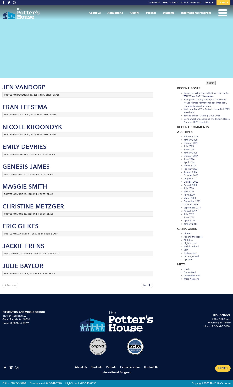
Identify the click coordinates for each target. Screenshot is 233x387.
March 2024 (190, 165)
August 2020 (190, 185)
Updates (188, 259)
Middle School (191, 246)
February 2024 (191, 169)
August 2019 (190, 211)
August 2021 (190, 178)
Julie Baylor (23, 265)
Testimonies (190, 253)
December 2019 (192, 201)
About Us (95, 13)
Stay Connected (191, 3)
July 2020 (189, 188)
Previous (10, 285)
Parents (151, 13)
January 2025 (190, 152)
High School (190, 243)
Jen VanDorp (24, 87)
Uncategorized (191, 256)
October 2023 (191, 175)
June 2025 (189, 149)
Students (168, 13)
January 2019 (190, 224)
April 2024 (189, 162)
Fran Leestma (24, 107)
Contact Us (151, 367)
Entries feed (190, 272)
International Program (196, 13)
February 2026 (191, 136)
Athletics (188, 240)
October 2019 (191, 204)
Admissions (115, 13)
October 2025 (191, 143)
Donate (223, 3)
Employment (170, 3)
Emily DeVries (24, 146)
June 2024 (189, 159)
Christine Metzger (33, 206)
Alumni (134, 13)
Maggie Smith (24, 186)
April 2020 (189, 194)
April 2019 (189, 220)
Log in (187, 269)
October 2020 (191, 181)
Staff (186, 249)
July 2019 (189, 214)
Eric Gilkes (20, 226)
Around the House (193, 236)
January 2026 (190, 139)
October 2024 (191, 156)
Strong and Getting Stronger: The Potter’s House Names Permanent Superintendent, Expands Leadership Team (205, 102)
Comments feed (192, 275)
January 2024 (190, 172)
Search (209, 3)
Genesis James (26, 166)
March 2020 (190, 198)
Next (146, 285)
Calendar (154, 3)
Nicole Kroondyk (32, 127)
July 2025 (189, 146)
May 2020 (189, 191)
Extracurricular (130, 367)
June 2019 (189, 217)
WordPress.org (191, 279)
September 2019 (192, 207)
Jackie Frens (23, 246)
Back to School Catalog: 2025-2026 (202, 115)
